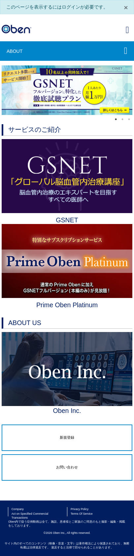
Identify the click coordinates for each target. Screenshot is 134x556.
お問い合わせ (67, 467)
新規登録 (67, 437)
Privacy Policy (79, 509)
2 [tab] (122, 119)
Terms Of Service (82, 513)
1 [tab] (116, 119)
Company (18, 509)
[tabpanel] (67, 90)
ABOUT (14, 51)
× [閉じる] (126, 7)
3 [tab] (129, 119)
